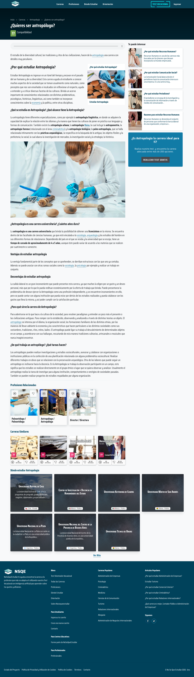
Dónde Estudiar (91, 4)
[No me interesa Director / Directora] (91, 393)
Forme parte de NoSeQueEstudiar (64, 642)
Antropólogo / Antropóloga (47, 420)
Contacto (54, 628)
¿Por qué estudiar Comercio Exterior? (159, 587)
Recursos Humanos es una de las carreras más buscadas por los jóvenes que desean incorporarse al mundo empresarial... (162, 58)
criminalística (58, 129)
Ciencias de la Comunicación (108, 598)
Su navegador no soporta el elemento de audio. (67, 46)
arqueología (92, 235)
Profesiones (74, 4)
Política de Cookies (65, 669)
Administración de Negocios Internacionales (115, 620)
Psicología (102, 581)
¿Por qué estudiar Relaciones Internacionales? (163, 598)
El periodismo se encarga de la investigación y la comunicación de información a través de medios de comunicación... (161, 100)
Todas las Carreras (58, 581)
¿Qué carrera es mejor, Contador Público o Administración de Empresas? (167, 605)
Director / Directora (79, 420)
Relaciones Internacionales (108, 609)
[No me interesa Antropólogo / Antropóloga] (62, 393)
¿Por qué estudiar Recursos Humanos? (160, 51)
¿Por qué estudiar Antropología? (103, 67)
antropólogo (16, 322)
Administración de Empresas (109, 576)
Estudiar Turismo (151, 581)
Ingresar (177, 4)
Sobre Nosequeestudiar (60, 604)
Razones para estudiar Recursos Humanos (161, 115)
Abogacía (101, 615)
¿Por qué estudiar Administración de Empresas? (163, 576)
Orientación (108, 4)
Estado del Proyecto (12, 669)
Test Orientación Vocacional (61, 576)
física (87, 125)
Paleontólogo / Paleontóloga (19, 420)
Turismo (101, 604)
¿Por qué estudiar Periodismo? (157, 93)
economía (36, 103)
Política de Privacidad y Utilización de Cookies (39, 669)
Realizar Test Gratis (155, 160)
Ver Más (97, 555)
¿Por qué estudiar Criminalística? (157, 592)
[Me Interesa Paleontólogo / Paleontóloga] (14, 393)
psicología (81, 265)
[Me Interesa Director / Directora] (73, 393)
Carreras (60, 4)
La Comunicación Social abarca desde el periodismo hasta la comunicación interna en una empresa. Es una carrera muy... (161, 79)
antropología (98, 55)
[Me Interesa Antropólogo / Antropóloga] (44, 393)
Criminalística (103, 587)
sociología (81, 235)
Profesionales (56, 656)
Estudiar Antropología (99, 102)
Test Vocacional (160, 4)
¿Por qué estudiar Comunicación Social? (160, 72)
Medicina (101, 592)
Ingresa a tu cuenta (58, 617)
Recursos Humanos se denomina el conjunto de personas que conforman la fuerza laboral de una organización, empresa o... (161, 121)
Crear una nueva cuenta (60, 623)
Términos (77, 669)
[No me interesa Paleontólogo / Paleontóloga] (33, 393)
